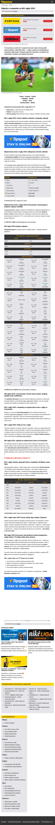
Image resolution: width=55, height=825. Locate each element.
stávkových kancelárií (32, 157)
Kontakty (3, 821)
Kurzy (30, 100)
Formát (33, 96)
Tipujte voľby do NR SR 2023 (24, 513)
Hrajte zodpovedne (27, 620)
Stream (33, 102)
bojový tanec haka (37, 471)
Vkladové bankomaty (10, 734)
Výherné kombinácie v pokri (12, 804)
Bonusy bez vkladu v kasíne (12, 806)
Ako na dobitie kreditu (11, 731)
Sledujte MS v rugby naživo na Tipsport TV (17, 458)
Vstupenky (25, 98)
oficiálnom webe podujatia (23, 436)
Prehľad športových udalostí (12, 793)
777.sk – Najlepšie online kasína (14, 695)
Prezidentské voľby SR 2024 (12, 764)
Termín (21, 96)
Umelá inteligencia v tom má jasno (26, 222)
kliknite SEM (31, 193)
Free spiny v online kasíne (12, 808)
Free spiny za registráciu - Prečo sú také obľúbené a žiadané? (13, 669)
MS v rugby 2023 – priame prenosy (19, 548)
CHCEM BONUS (48, 21)
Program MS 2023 (9, 210)
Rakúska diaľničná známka (12, 745)
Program (27, 96)
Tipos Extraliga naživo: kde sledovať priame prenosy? (12, 642)
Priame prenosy (24, 102)
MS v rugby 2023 (28, 401)
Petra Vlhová (8, 786)
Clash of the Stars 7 (10, 795)
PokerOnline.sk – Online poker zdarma (15, 689)
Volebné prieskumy (10, 736)
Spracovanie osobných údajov (31, 821)
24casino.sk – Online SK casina (38, 689)
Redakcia (15, 11)
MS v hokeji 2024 (9, 788)
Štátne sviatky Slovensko (12, 777)
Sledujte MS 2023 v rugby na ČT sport (16, 200)
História (25, 100)
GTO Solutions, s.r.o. (47, 821)
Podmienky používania (14, 821)
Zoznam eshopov (9, 723)
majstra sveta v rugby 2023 (15, 165)
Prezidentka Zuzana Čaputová (13, 766)
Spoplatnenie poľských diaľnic (13, 749)
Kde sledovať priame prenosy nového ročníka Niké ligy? (39, 642)
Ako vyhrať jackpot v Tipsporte (27, 389)
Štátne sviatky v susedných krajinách (15, 780)
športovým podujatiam (16, 414)
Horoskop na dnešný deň (12, 773)
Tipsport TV (31, 554)
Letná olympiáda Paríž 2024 (12, 790)
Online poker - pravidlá (11, 801)
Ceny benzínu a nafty (10, 742)
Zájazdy (31, 98)
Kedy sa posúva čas (10, 775)
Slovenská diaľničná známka (13, 747)
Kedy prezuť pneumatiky (11, 751)
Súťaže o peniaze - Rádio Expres (14, 758)
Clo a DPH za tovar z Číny (12, 729)
